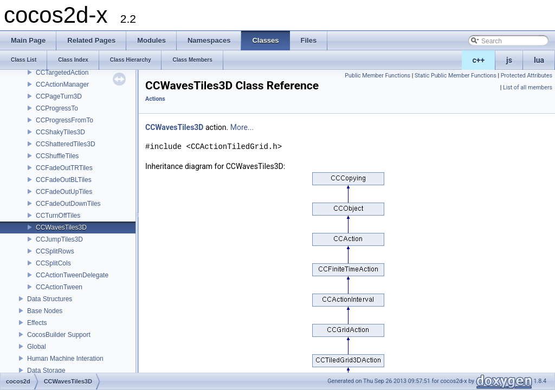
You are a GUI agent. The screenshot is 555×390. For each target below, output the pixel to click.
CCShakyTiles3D (60, 132)
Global (36, 346)
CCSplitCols (53, 263)
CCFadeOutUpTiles (64, 192)
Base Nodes (44, 311)
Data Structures (49, 299)
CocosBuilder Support (59, 335)
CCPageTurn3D (59, 96)
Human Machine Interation (65, 358)
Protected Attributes (526, 75)
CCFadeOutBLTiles (64, 180)
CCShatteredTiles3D (65, 144)
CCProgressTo (57, 108)
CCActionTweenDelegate (72, 275)
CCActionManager (62, 84)
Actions (155, 98)
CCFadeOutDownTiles (68, 203)
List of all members (527, 87)
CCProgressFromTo (64, 120)
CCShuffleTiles (57, 156)
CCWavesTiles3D (61, 227)
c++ (479, 60)
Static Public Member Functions (455, 75)
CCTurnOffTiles (58, 215)
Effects (37, 323)
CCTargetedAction (62, 72)
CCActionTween (59, 287)
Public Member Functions (377, 75)
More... (242, 127)
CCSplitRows (55, 251)
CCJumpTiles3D (59, 239)
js (509, 60)
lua (539, 60)
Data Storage (46, 370)
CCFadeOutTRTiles (64, 168)
